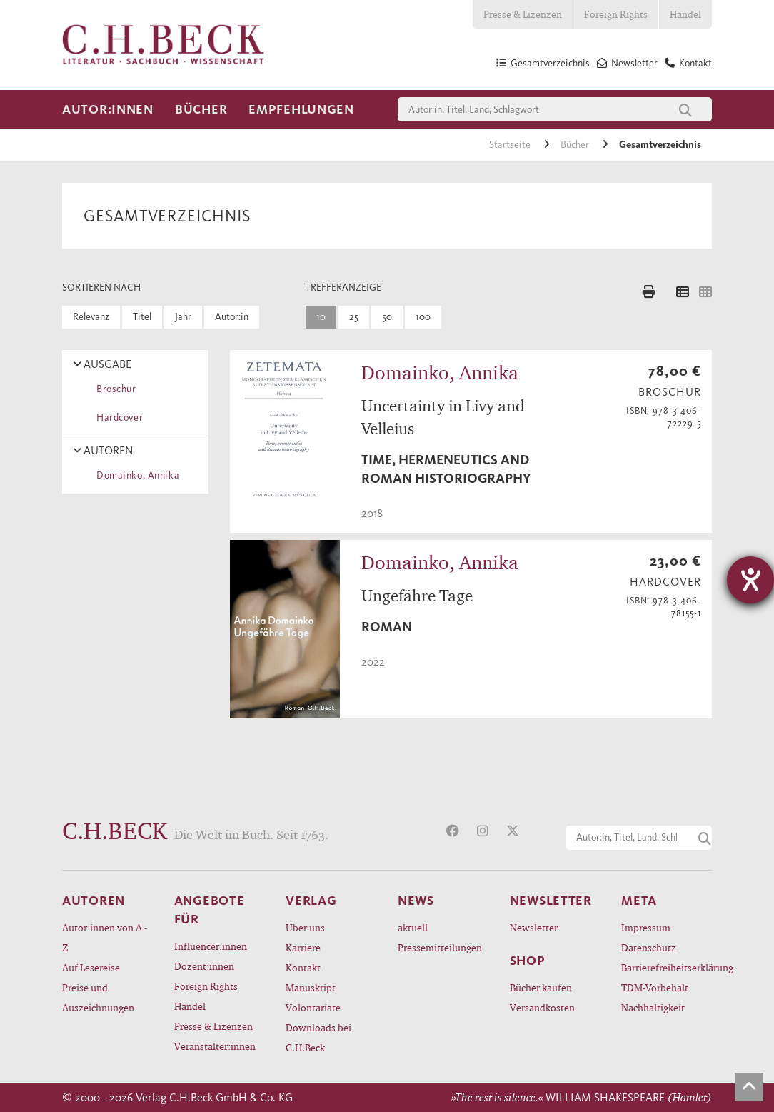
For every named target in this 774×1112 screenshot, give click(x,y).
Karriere (303, 947)
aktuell (413, 927)
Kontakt (303, 967)
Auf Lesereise (91, 967)
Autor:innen (108, 109)
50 (387, 317)
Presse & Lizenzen (522, 14)
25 (353, 317)
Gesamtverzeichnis (660, 145)
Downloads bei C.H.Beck (318, 1037)
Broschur (113, 389)
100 (423, 317)
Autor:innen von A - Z (104, 937)
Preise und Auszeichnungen (98, 997)
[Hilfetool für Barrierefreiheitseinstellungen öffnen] (750, 579)
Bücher (201, 109)
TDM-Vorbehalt (654, 987)
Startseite (511, 145)
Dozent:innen (204, 966)
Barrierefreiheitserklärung (666, 967)
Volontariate (313, 1007)
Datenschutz (648, 947)
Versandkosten (542, 1007)
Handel (685, 14)
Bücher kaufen (541, 987)
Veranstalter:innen (215, 1046)
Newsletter (534, 927)
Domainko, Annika (135, 475)
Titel (142, 317)
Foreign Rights (616, 14)
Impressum (645, 927)
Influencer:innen (210, 946)
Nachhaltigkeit (653, 1007)
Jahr (183, 317)
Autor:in (231, 317)
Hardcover (117, 417)
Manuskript (311, 987)
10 (321, 317)
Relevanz (91, 317)
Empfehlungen (301, 109)
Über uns (305, 927)
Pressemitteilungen (440, 947)
